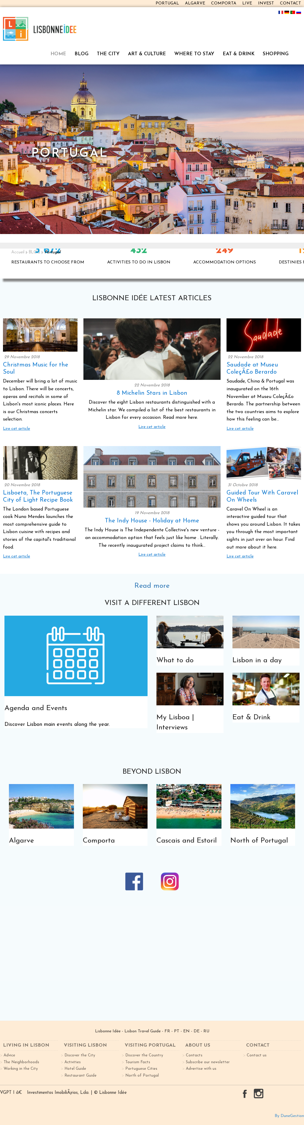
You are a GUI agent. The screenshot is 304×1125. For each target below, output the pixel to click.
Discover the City (79, 1055)
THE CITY (108, 54)
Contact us (257, 1055)
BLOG (81, 54)
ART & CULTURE (147, 54)
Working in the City (21, 1069)
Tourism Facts (137, 1062)
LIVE (247, 3)
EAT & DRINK (238, 54)
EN (186, 1031)
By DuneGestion (289, 1116)
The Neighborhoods (21, 1062)
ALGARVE (195, 3)
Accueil (17, 252)
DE (197, 1031)
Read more (152, 586)
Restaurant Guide (80, 1075)
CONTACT (290, 3)
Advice (9, 1055)
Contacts (194, 1055)
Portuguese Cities (141, 1069)
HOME (58, 54)
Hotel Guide (75, 1069)
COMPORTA (223, 3)
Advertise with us (201, 1069)
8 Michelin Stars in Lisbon (152, 393)
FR (167, 1031)
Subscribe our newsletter (208, 1062)
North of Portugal (142, 1075)
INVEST (266, 3)
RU (206, 1031)
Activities (72, 1062)
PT (176, 1031)
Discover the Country (144, 1055)
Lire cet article (16, 428)
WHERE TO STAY (194, 54)
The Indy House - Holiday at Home (152, 521)
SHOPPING (276, 54)
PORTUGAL (167, 3)
